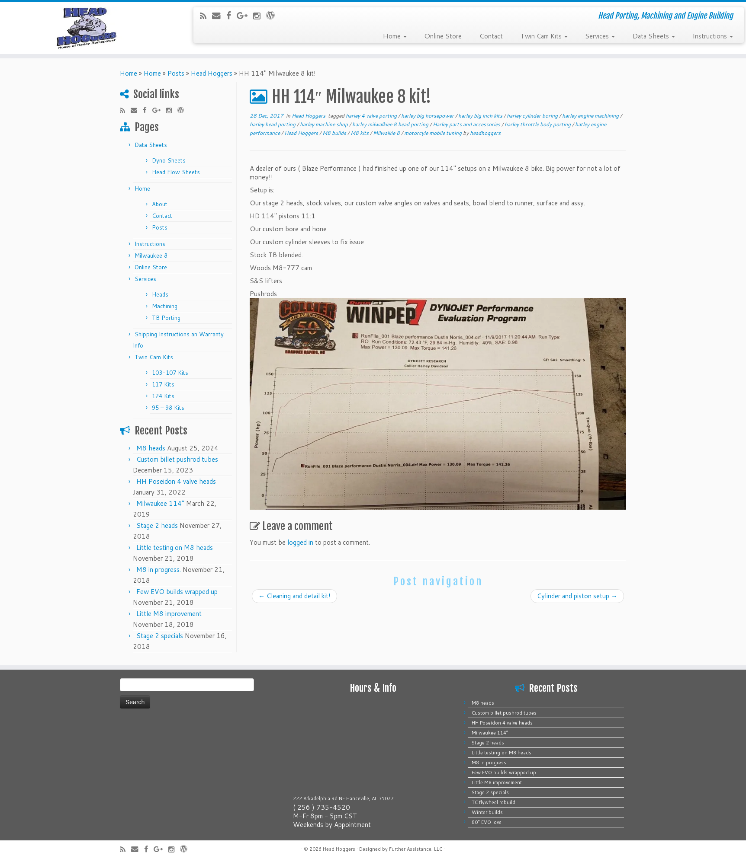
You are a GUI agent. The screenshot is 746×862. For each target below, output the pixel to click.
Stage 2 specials (159, 635)
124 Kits (163, 396)
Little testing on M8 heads (174, 547)
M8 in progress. (158, 569)
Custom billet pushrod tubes (177, 459)
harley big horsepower (428, 115)
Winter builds (487, 812)
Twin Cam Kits (544, 35)
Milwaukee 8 (151, 255)
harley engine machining (591, 115)
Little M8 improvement (169, 613)
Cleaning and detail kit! (294, 595)
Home (395, 35)
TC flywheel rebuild (493, 802)
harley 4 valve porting (372, 115)
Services (600, 35)
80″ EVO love (487, 822)
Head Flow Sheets (176, 172)
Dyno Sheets (169, 160)
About (159, 204)
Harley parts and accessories (467, 124)
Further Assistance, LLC (415, 849)
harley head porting (273, 124)
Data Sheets (653, 35)
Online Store (443, 35)
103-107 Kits (170, 373)
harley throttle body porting (538, 124)
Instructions (712, 35)
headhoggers (485, 133)
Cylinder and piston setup (577, 595)
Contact (491, 35)
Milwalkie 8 (387, 133)
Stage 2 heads (157, 525)
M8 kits (360, 133)
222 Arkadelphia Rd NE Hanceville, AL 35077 (343, 798)
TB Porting (166, 318)
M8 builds (334, 133)
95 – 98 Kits (168, 408)
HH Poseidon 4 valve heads (176, 481)
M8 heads (150, 448)
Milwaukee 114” (160, 503)
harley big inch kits (481, 115)
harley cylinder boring (533, 115)
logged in (300, 542)
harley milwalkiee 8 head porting (391, 124)
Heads (160, 294)
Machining (164, 306)
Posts (175, 73)
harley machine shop (324, 124)
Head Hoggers (211, 73)
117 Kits (163, 384)
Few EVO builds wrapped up (177, 591)
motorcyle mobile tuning (433, 133)
